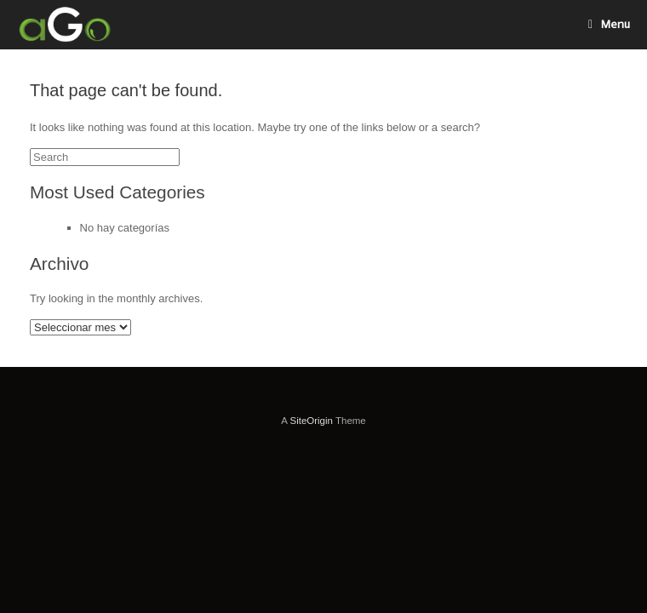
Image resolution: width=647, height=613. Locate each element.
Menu (609, 24)
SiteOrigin (311, 420)
